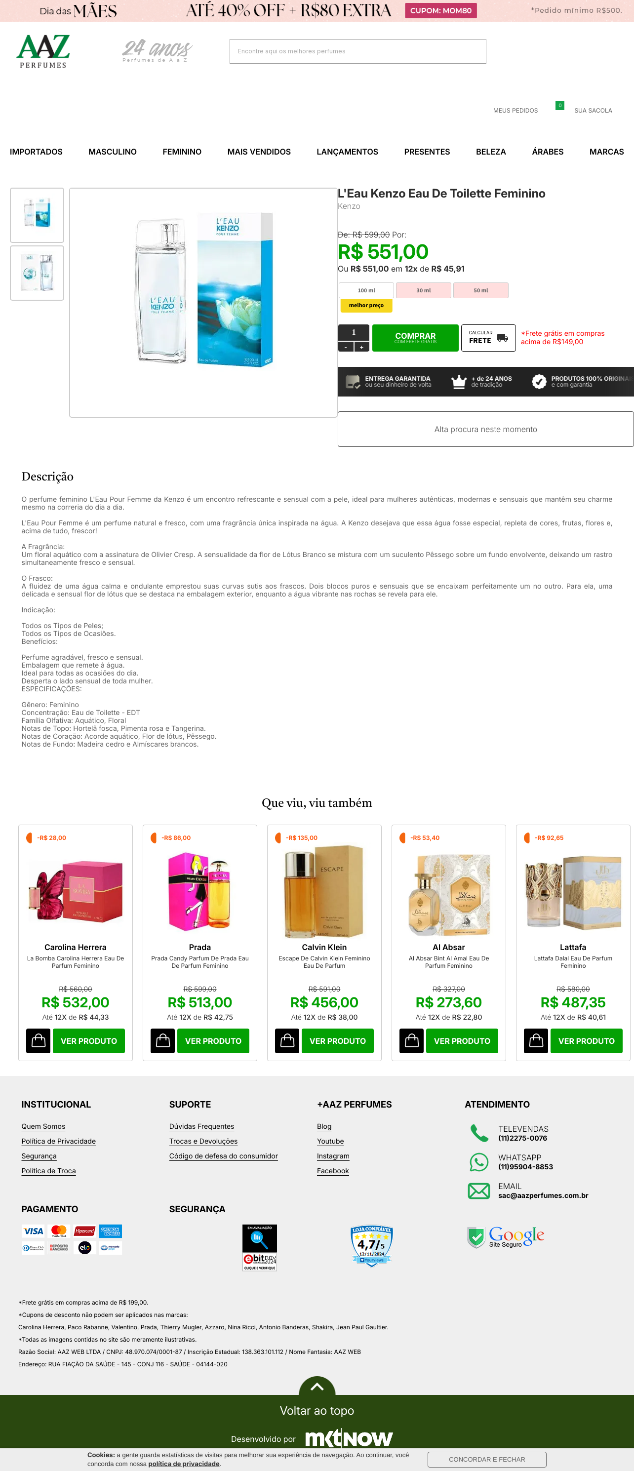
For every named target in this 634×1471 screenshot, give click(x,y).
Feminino (181, 152)
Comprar (415, 338)
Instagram (333, 1156)
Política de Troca (49, 1171)
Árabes (547, 152)
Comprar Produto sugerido (38, 1041)
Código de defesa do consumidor (223, 1156)
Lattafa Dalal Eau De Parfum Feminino (573, 961)
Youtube (330, 1141)
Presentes (427, 152)
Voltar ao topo (316, 1411)
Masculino (112, 152)
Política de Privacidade (59, 1141)
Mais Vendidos (259, 152)
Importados (36, 152)
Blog (324, 1126)
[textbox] (345, 51)
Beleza (491, 152)
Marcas (607, 152)
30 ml (424, 290)
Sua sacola (587, 110)
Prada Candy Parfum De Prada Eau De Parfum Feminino (200, 961)
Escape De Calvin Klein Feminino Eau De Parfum (324, 961)
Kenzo (349, 206)
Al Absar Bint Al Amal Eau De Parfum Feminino (449, 961)
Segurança (39, 1156)
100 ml (366, 290)
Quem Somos (44, 1126)
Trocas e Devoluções (203, 1141)
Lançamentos (348, 152)
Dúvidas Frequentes (202, 1126)
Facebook (333, 1171)
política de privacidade (184, 1464)
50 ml (481, 290)
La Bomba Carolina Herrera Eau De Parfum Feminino (75, 961)
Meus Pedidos (509, 110)
